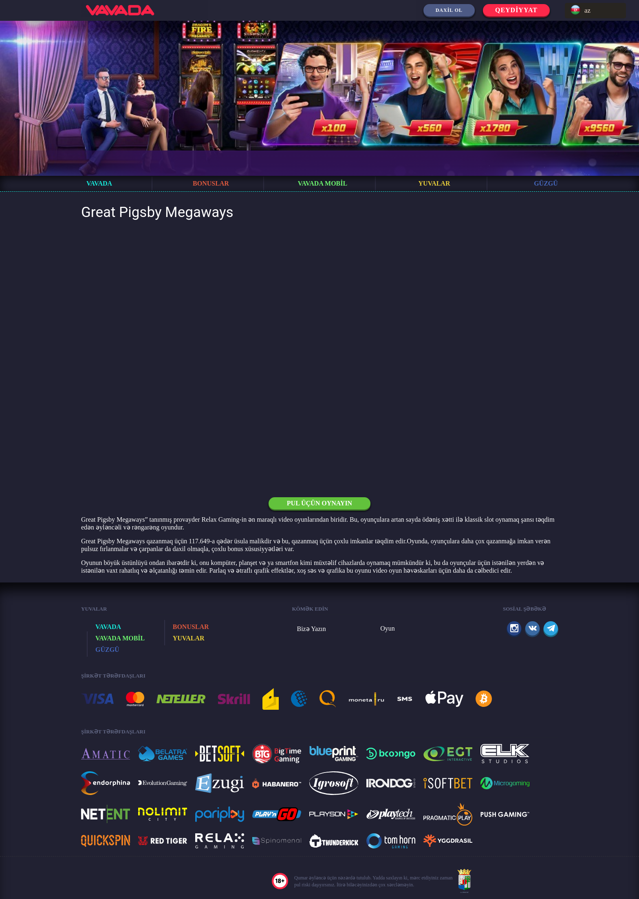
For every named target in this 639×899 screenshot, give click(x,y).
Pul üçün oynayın (319, 503)
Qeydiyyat (516, 10)
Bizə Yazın (311, 628)
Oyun (387, 628)
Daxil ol (449, 10)
